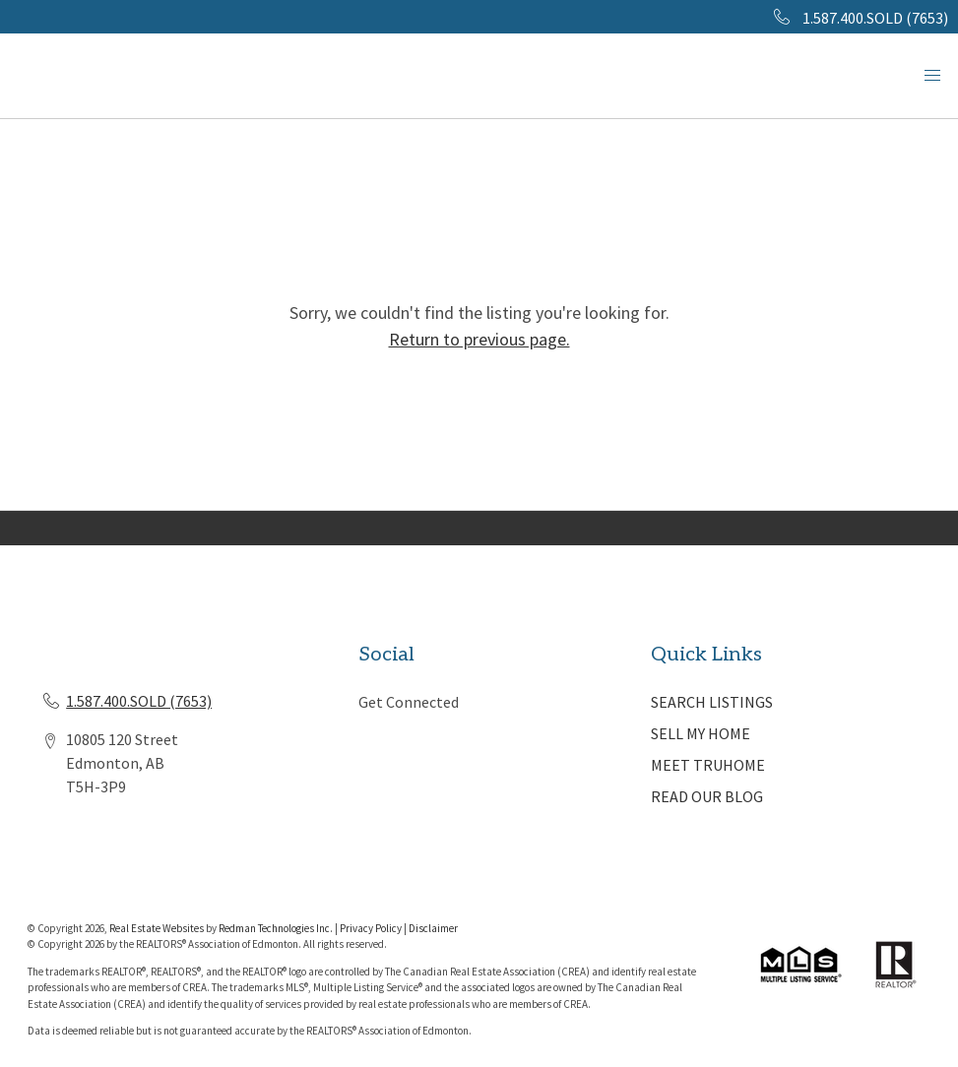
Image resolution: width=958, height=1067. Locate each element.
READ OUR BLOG (707, 796)
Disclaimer (433, 928)
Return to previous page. (479, 339)
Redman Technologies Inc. (277, 928)
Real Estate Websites (157, 928)
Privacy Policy (371, 928)
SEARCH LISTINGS (712, 702)
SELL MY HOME (700, 733)
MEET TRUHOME (708, 765)
